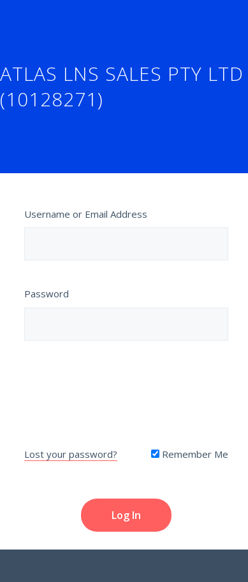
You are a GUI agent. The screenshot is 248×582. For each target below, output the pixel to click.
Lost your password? (70, 454)
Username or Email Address (85, 214)
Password (46, 293)
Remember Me (189, 454)
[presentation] (126, 391)
